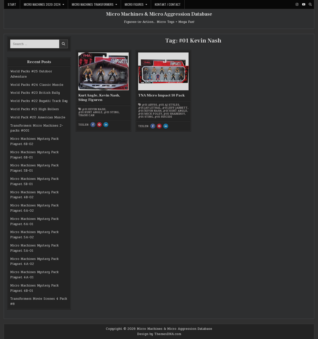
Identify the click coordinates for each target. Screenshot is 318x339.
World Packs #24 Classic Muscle (36, 84)
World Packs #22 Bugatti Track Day (39, 100)
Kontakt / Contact (168, 4)
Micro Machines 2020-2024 (42, 4)
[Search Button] (310, 4)
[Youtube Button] (303, 4)
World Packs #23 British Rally (35, 92)
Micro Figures (134, 4)
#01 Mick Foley (150, 113)
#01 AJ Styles (169, 104)
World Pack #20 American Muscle (37, 117)
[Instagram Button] (297, 4)
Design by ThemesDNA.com (159, 334)
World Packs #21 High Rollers (34, 109)
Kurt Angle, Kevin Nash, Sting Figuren (99, 97)
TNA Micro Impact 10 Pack (161, 95)
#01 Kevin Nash (93, 109)
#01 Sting (111, 112)
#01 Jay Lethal (149, 107)
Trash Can (86, 115)
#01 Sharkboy (174, 113)
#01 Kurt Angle (90, 112)
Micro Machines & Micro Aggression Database (159, 14)
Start (12, 4)
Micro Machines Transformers (93, 4)
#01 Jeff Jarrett (175, 107)
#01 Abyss (149, 104)
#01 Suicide (163, 116)
